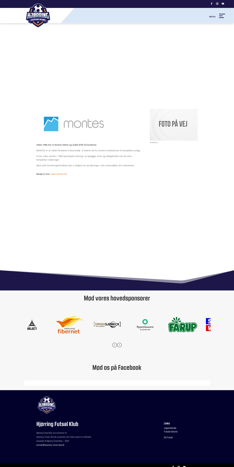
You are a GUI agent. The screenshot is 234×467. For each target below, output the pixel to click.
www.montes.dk (59, 174)
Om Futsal (168, 437)
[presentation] (114, 345)
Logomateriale (170, 427)
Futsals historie (170, 431)
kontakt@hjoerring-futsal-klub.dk (50, 445)
